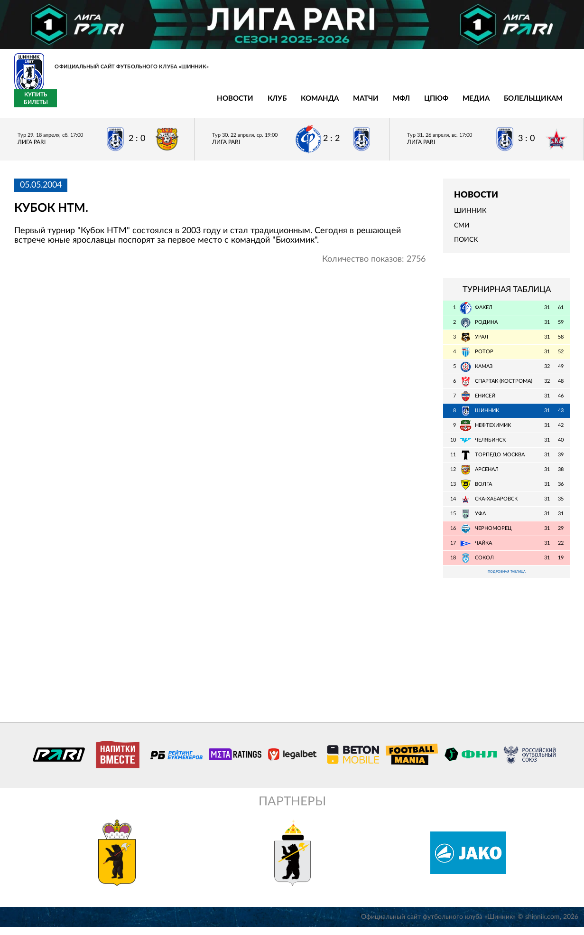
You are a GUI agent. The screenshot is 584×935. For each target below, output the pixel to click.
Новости (73, 104)
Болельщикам (371, 104)
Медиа (314, 104)
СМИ (462, 230)
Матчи (204, 104)
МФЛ (239, 104)
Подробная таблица (507, 578)
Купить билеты (549, 103)
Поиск (466, 245)
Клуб (115, 104)
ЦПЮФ (274, 104)
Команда (158, 104)
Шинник (470, 216)
